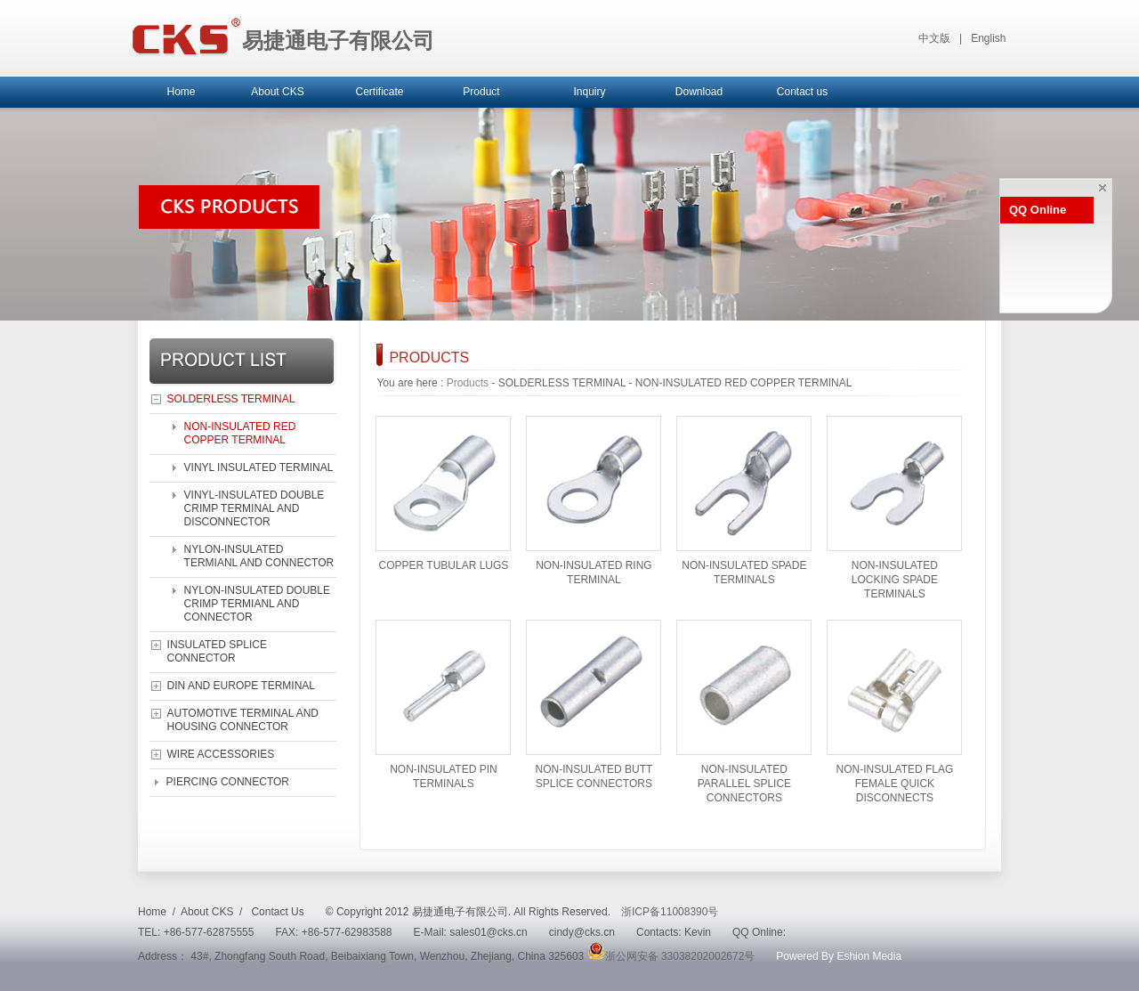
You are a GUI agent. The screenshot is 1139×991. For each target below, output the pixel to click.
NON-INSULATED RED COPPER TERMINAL (240, 433)
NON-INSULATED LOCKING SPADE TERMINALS (895, 579)
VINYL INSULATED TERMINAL (259, 467)
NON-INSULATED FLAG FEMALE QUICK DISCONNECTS (895, 783)
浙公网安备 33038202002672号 (671, 956)
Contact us (802, 91)
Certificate (379, 91)
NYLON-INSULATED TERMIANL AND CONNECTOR (259, 556)
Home (180, 91)
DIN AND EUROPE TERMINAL (241, 685)
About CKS (277, 91)
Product (481, 91)
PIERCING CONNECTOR (227, 782)
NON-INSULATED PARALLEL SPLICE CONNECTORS (744, 783)
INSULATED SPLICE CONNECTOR (217, 651)
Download (699, 91)
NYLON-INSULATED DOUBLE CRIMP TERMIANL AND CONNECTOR (257, 603)
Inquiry (589, 91)
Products (468, 383)
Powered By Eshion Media (838, 956)
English (988, 38)
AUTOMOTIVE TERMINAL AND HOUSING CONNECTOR (243, 720)
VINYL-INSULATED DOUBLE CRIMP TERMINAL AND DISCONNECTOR (254, 508)
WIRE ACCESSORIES (221, 754)
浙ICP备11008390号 (669, 912)
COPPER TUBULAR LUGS (444, 565)
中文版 (934, 38)
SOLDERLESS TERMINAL (231, 399)
